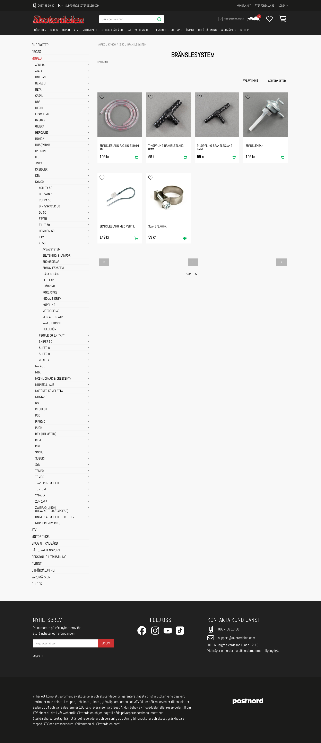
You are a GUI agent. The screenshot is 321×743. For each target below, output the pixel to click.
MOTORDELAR (51, 311)
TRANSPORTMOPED (47, 483)
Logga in (283, 5)
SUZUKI (40, 459)
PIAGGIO (40, 422)
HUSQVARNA (42, 145)
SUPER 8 (44, 348)
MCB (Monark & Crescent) (53, 379)
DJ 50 (42, 213)
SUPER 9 (44, 354)
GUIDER (244, 30)
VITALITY (44, 360)
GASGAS (40, 120)
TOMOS (39, 477)
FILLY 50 (44, 225)
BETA (38, 90)
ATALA (38, 71)
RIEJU (39, 440)
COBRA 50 (45, 200)
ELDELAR (48, 280)
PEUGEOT (41, 409)
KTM (37, 176)
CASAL (39, 96)
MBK (38, 372)
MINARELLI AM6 (44, 385)
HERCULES (42, 133)
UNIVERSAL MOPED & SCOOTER (54, 517)
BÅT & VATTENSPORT (138, 30)
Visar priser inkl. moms (230, 19)
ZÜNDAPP (41, 502)
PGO (38, 416)
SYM (37, 465)
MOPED (66, 30)
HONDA (39, 139)
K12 (41, 237)
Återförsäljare (264, 5)
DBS (37, 102)
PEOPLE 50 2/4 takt (51, 336)
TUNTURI (40, 489)
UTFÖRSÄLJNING (207, 30)
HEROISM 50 (46, 231)
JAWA (38, 163)
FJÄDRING (49, 286)
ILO (37, 157)
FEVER (43, 219)
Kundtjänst (244, 5)
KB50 (42, 243)
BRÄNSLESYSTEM (53, 268)
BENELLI (40, 83)
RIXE (38, 446)
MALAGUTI (41, 366)
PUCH (38, 428)
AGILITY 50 (45, 188)
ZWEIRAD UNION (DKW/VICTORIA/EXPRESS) (51, 509)
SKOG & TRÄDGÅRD (112, 30)
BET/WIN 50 (46, 194)
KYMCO (39, 182)
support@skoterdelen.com (78, 5)
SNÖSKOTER (39, 30)
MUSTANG (41, 397)
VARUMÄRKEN (228, 30)
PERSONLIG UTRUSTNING (168, 30)
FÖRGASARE (50, 293)
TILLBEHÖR (49, 329)
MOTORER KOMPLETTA (49, 391)
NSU (38, 403)
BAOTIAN (40, 77)
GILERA (39, 127)
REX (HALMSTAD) (45, 434)
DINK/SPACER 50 (49, 206)
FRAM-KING (42, 114)
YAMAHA (40, 495)
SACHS (39, 452)
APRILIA (39, 65)
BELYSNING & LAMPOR (56, 256)
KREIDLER (41, 170)
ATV (76, 30)
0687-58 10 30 (43, 5)
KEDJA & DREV (52, 299)
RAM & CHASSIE (52, 323)
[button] (278, 80)
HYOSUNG (41, 151)
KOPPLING (49, 305)
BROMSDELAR (51, 262)
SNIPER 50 (45, 342)
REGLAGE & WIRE (53, 317)
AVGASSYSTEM (51, 249)
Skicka (106, 643)
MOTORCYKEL (90, 30)
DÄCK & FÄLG (51, 274)
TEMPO (39, 471)
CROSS (54, 30)
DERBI (39, 108)
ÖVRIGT (190, 30)
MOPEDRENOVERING (47, 523)
